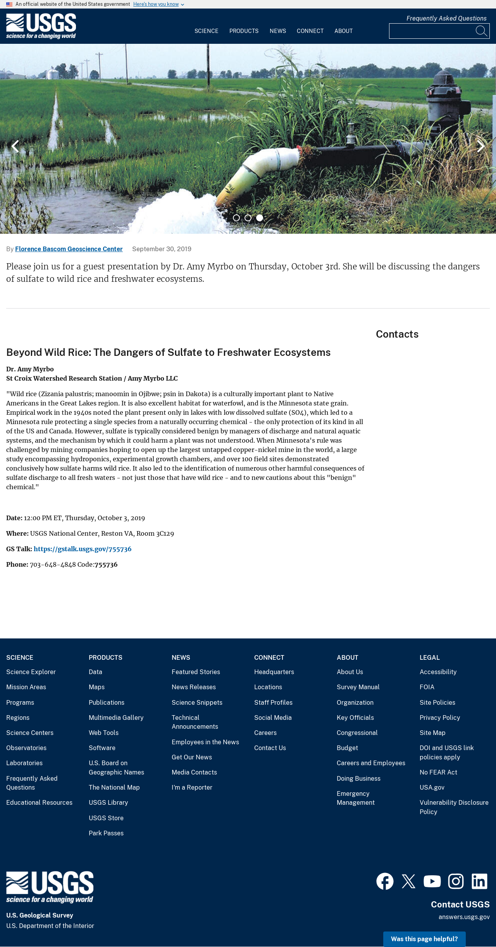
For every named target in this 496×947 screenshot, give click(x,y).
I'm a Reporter (192, 787)
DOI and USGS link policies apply (447, 752)
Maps (97, 687)
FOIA (427, 687)
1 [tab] (236, 217)
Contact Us (270, 748)
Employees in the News (205, 742)
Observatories (26, 748)
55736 (122, 549)
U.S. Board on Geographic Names (116, 767)
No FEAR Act (438, 772)
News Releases (194, 687)
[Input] (439, 31)
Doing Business (359, 778)
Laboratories (24, 763)
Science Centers (29, 733)
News (278, 31)
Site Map (433, 733)
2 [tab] (248, 217)
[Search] (482, 31)
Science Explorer (31, 672)
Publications (106, 702)
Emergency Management (356, 798)
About (343, 31)
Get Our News (192, 757)
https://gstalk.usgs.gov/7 (73, 549)
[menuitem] (206, 26)
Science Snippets (197, 702)
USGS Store (106, 818)
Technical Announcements (195, 722)
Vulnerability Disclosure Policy (454, 807)
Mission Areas (26, 687)
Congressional (357, 733)
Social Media (273, 717)
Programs (20, 702)
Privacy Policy (440, 717)
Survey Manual (358, 687)
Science (207, 31)
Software (102, 748)
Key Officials (355, 717)
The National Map (114, 787)
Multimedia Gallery (116, 717)
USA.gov (432, 787)
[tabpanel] (248, 139)
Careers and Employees (371, 763)
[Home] (41, 37)
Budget (347, 748)
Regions (17, 717)
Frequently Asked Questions (446, 18)
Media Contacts (194, 772)
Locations (268, 687)
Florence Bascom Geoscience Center (69, 249)
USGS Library (108, 802)
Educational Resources (39, 802)
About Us (350, 672)
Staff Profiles (273, 702)
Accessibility (438, 672)
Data (95, 672)
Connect (310, 31)
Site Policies (437, 702)
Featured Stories (196, 672)
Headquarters (274, 672)
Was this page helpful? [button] (424, 939)
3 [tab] (259, 217)
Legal (430, 657)
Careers (265, 733)
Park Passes (106, 833)
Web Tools (104, 733)
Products (243, 31)
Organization (355, 702)
